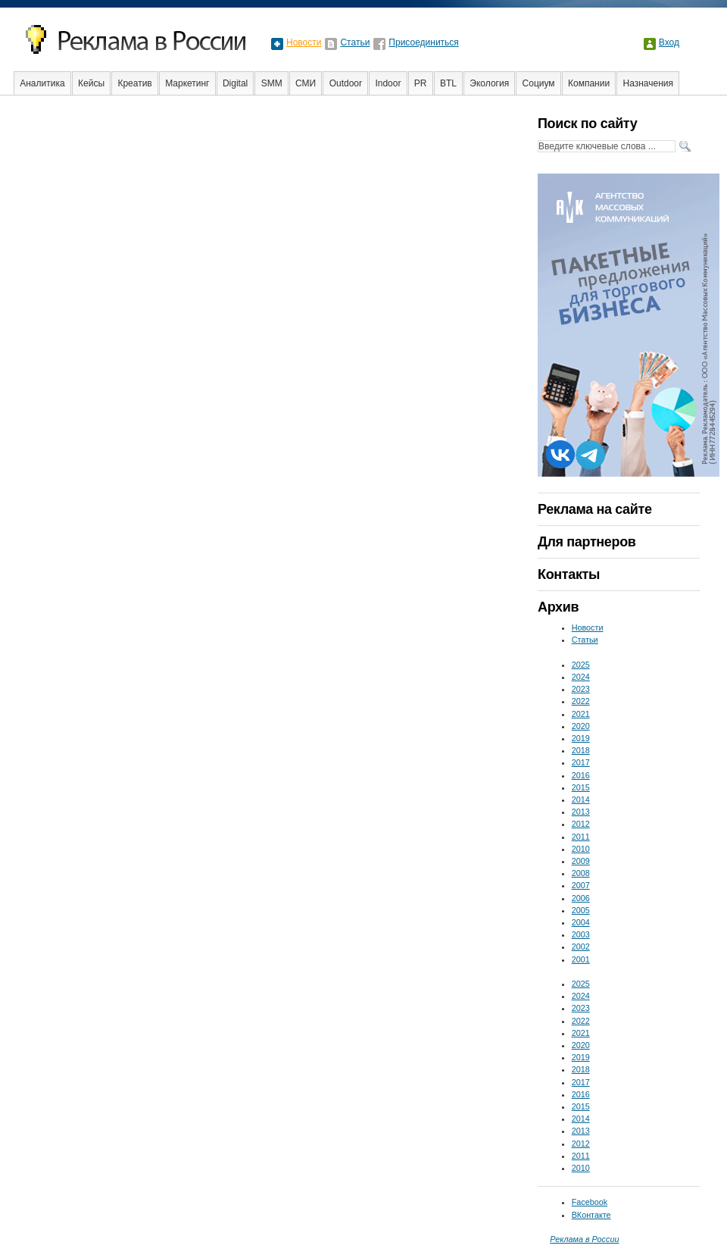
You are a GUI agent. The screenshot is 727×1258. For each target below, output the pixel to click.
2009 (581, 860)
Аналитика (42, 83)
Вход (669, 42)
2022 (581, 701)
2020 (581, 726)
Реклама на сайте (595, 509)
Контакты (569, 574)
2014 (581, 799)
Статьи (355, 42)
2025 (581, 664)
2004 (581, 922)
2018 (581, 750)
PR (420, 83)
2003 (581, 934)
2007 (581, 885)
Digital (235, 83)
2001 (581, 959)
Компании (589, 83)
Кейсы (91, 83)
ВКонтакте (591, 1214)
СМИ (305, 83)
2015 (581, 787)
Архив (558, 607)
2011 (581, 836)
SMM (271, 83)
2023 (581, 688)
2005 (581, 910)
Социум (539, 83)
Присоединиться (423, 42)
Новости (303, 42)
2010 (581, 848)
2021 (581, 713)
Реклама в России (584, 1239)
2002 (581, 946)
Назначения (648, 83)
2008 (581, 873)
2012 (581, 823)
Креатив (134, 83)
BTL (448, 83)
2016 (581, 775)
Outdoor (345, 83)
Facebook (589, 1201)
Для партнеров (586, 541)
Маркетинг (187, 83)
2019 (581, 738)
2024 (581, 676)
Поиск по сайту (587, 123)
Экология (489, 83)
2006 (581, 898)
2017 (581, 762)
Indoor (388, 83)
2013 (581, 811)
